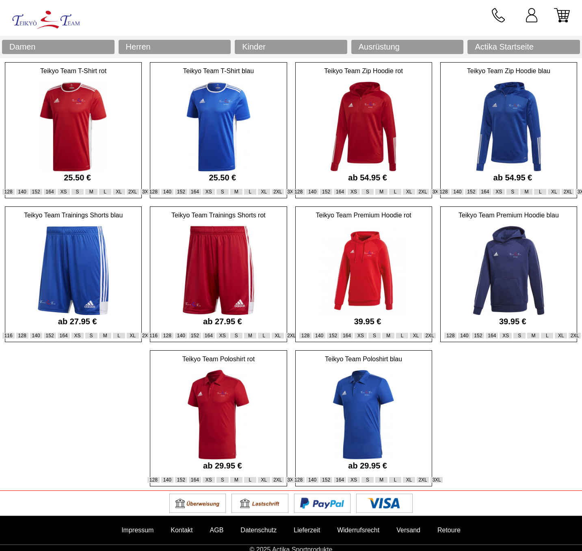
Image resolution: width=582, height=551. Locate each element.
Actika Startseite (504, 46)
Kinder (254, 46)
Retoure (449, 530)
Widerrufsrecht (358, 530)
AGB (217, 530)
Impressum (137, 530)
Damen (22, 46)
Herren (138, 46)
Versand (408, 530)
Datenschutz (258, 530)
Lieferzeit (307, 530)
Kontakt (182, 530)
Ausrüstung (379, 46)
